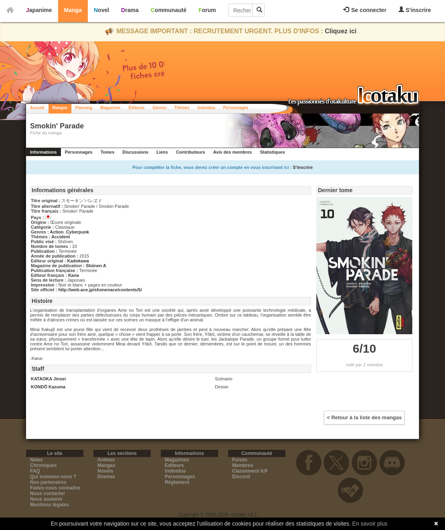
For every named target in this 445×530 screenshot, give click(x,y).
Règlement (177, 482)
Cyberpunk (77, 231)
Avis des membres (232, 152)
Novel (101, 10)
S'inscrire (414, 9)
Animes (106, 460)
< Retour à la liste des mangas (364, 417)
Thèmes (182, 108)
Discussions (135, 152)
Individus (206, 108)
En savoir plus (370, 523)
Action (56, 231)
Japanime (39, 10)
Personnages (236, 108)
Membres (242, 465)
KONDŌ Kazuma (48, 386)
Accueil (37, 108)
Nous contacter (47, 493)
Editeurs (174, 465)
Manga (73, 10)
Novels (105, 471)
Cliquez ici (340, 31)
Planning (83, 108)
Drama (130, 10)
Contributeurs (190, 152)
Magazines (110, 108)
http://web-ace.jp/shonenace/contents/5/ (100, 289)
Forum (207, 10)
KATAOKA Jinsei (48, 378)
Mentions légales (49, 505)
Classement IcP (250, 471)
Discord (241, 476)
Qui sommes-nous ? (53, 476)
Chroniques (43, 465)
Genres (159, 108)
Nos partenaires (48, 482)
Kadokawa (78, 260)
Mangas (60, 108)
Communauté (168, 10)
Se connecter (364, 10)
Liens (162, 152)
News (36, 460)
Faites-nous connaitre (55, 488)
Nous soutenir (46, 499)
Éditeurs (137, 108)
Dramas (106, 476)
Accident (60, 236)
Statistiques (272, 152)
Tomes (108, 152)
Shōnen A (96, 265)
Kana (73, 275)
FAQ (35, 471)
